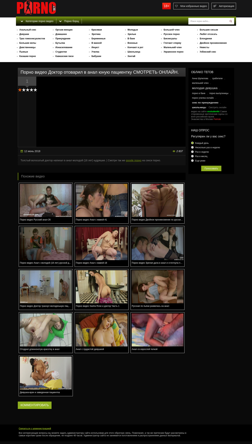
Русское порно (172, 34)
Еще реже (200, 160)
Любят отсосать (208, 34)
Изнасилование (63, 47)
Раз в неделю (202, 152)
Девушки (24, 34)
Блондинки (206, 38)
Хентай (131, 56)
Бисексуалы (170, 38)
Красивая (97, 29)
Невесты (204, 47)
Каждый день (202, 143)
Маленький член (173, 47)
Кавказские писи (64, 56)
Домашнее (61, 34)
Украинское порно (173, 52)
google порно (133, 160)
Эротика (96, 34)
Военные (133, 43)
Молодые (133, 29)
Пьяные (23, 52)
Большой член (172, 29)
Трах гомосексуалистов (32, 38)
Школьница (134, 52)
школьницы (199, 107)
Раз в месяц (201, 156)
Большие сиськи (209, 29)
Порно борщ (69, 21)
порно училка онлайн (203, 98)
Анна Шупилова (200, 78)
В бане (131, 38)
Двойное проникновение (213, 43)
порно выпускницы (218, 93)
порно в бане (198, 93)
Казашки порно (27, 56)
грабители (217, 78)
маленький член (200, 83)
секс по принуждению (205, 102)
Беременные (98, 38)
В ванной (97, 43)
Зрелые (132, 34)
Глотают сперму (172, 43)
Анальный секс (27, 29)
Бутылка (60, 43)
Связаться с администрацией (35, 428)
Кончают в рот (135, 47)
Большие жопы (27, 43)
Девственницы (27, 47)
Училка (95, 52)
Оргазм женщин (63, 29)
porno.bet (43, 8)
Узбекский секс (208, 52)
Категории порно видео (37, 21)
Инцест (95, 47)
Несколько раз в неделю (207, 147)
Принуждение (62, 38)
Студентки (61, 52)
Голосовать (211, 168)
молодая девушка (205, 88)
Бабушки (96, 56)
